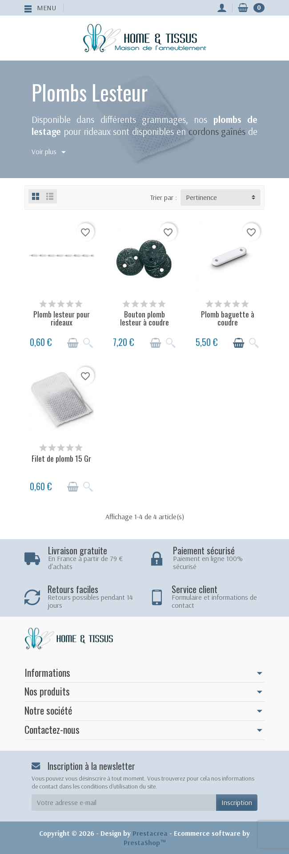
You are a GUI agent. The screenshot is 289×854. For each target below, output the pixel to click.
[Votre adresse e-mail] (124, 802)
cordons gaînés (217, 131)
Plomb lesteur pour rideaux (61, 318)
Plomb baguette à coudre (227, 318)
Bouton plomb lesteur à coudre (144, 318)
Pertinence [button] (201, 197)
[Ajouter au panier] (73, 343)
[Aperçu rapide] (88, 343)
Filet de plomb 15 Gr (61, 458)
